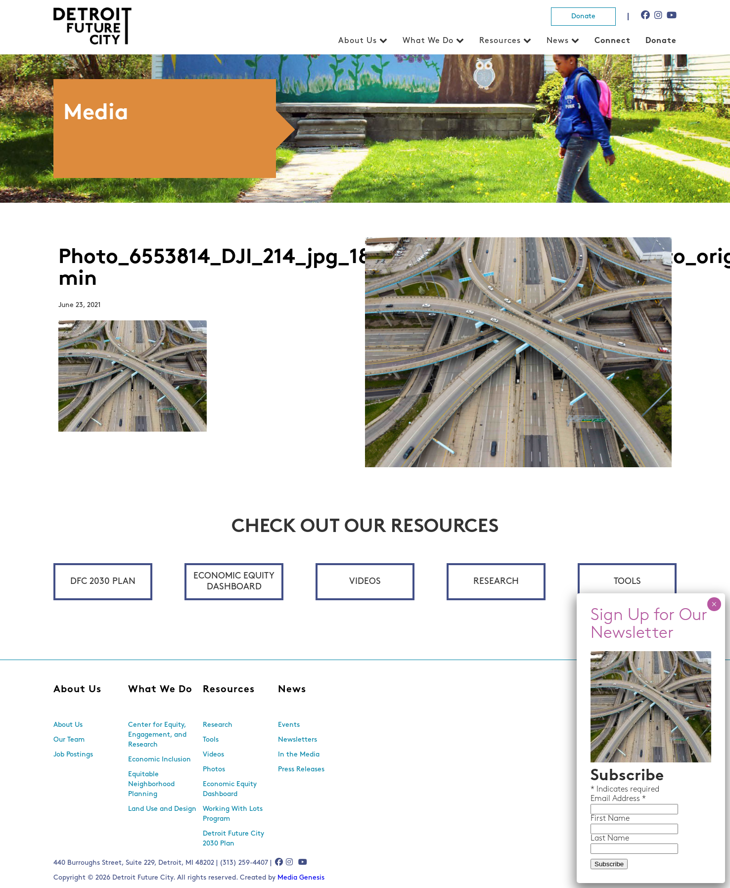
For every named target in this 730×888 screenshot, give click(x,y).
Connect (612, 41)
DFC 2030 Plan (103, 581)
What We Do (428, 41)
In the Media (298, 754)
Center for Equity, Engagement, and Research (157, 735)
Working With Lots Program (233, 814)
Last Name (415, 308)
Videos (365, 581)
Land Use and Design (162, 809)
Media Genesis (300, 878)
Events (289, 725)
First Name (415, 289)
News (558, 41)
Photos (214, 769)
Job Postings (73, 754)
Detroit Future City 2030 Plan (233, 838)
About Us (357, 41)
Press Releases (301, 769)
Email (407, 269)
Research (496, 581)
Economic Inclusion (159, 759)
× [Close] (519, 74)
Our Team (69, 740)
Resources (500, 41)
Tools (627, 581)
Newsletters (297, 740)
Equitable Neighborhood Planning (151, 784)
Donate (583, 16)
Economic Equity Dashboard (233, 582)
